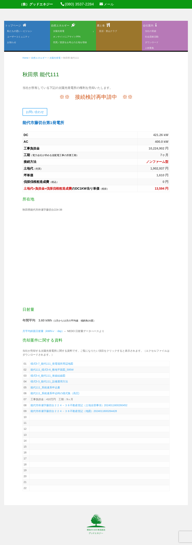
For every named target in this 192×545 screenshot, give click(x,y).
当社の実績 (150, 31)
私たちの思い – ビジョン (19, 31)
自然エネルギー (60, 25)
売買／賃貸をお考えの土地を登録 (70, 42)
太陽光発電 (58, 31)
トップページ (13, 25)
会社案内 (148, 25)
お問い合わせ (35, 112)
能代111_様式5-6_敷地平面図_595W (52, 369)
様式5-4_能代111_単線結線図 (48, 375)
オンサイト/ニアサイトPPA (66, 36)
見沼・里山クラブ (108, 31)
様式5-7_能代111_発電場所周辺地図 (52, 363)
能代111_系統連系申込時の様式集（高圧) (55, 393)
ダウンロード (151, 42)
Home (25, 58)
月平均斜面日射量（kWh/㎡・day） (43, 331)
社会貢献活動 (151, 36)
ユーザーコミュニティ (18, 36)
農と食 (101, 25)
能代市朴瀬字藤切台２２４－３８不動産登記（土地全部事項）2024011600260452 (79, 405)
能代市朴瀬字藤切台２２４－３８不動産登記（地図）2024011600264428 (74, 411)
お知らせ (11, 42)
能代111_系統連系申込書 (45, 387)
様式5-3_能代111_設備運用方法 (49, 381)
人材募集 (149, 48)
